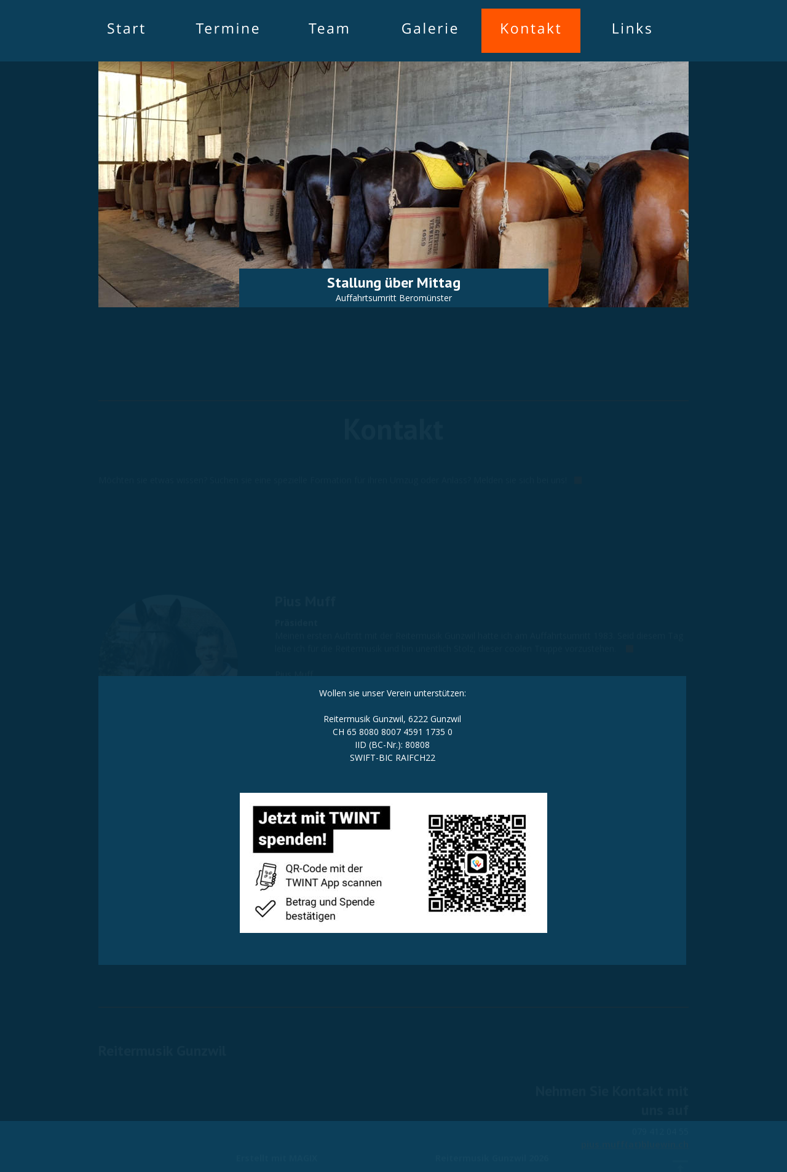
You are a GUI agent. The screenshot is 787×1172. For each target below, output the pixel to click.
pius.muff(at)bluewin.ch (635, 1121)
